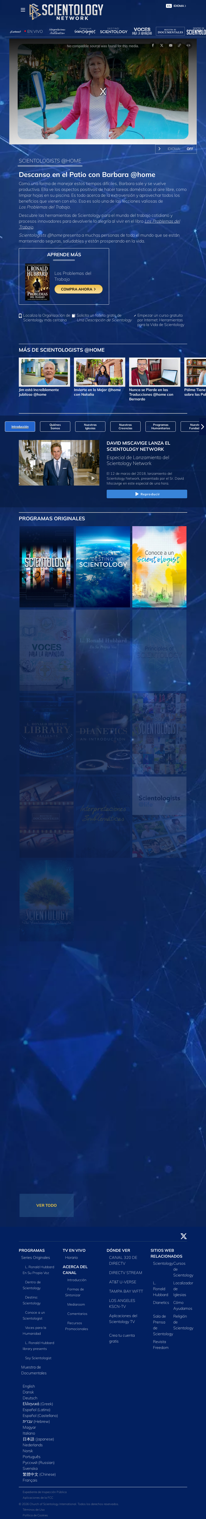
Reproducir (147, 480)
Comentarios (77, 1300)
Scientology (163, 1249)
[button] (202, 413)
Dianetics (161, 1288)
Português (32, 1442)
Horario (71, 1243)
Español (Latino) (37, 1395)
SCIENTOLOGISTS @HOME (50, 160)
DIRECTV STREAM (125, 1258)
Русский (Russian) (39, 1448)
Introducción (76, 1266)
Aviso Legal (30, 1513)
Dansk (28, 1378)
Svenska (30, 1454)
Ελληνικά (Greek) (38, 1389)
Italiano (29, 1419)
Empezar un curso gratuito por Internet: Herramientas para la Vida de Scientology (160, 306)
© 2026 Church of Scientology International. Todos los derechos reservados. (69, 1490)
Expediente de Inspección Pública (45, 1478)
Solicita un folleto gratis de (104, 303)
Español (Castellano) (40, 1401)
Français (30, 1466)
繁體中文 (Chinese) (39, 1460)
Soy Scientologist (38, 1344)
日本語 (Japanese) (38, 1425)
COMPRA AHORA (78, 282)
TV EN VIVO (74, 1236)
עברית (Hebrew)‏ (36, 1407)
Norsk (28, 1436)
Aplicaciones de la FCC (38, 1484)
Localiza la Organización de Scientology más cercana (46, 303)
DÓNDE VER (118, 1236)
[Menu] (23, 10)
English (29, 1372)
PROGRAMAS (32, 1236)
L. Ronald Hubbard (160, 1274)
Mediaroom (76, 1290)
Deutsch (30, 1383)
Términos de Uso (34, 1496)
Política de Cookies (35, 1501)
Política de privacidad (37, 1507)
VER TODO (46, 1191)
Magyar (29, 1413)
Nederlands (33, 1430)
